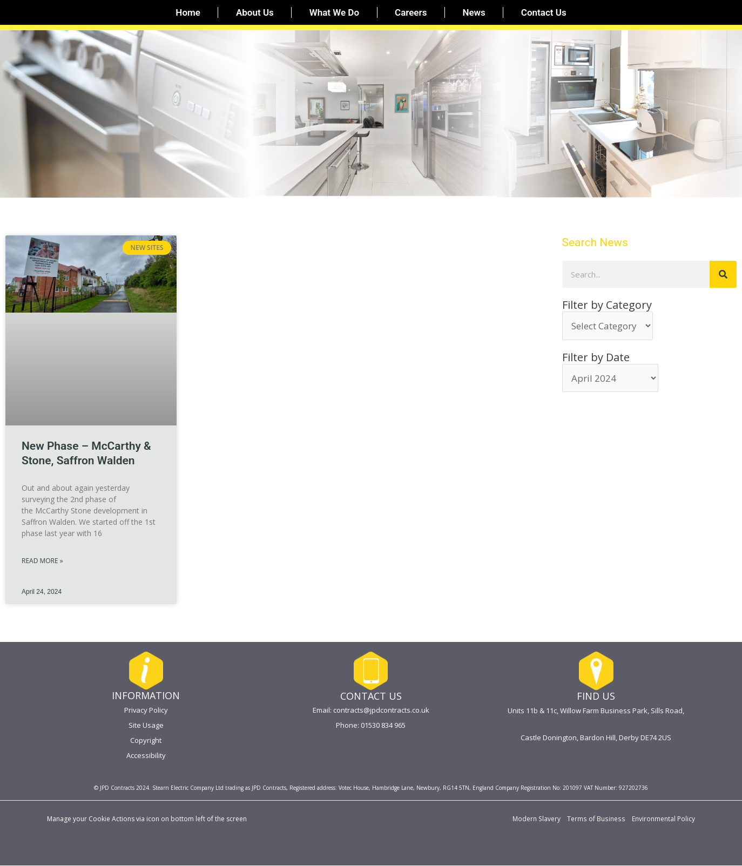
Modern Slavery (539, 819)
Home (188, 12)
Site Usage (146, 725)
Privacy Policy (146, 710)
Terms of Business (597, 819)
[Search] (723, 274)
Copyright (145, 740)
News (473, 12)
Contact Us (543, 12)
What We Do (334, 12)
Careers (411, 12)
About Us (255, 12)
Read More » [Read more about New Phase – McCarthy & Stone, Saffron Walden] (42, 560)
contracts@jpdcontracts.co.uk (381, 710)
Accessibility (146, 755)
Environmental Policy (663, 819)
